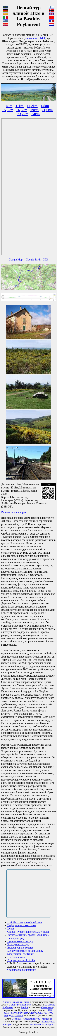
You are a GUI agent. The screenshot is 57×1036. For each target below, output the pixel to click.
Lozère (24, 1007)
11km (20, 106)
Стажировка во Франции (21, 969)
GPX (45, 259)
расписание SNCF (35, 38)
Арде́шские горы (31, 1018)
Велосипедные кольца (20, 947)
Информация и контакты (21, 925)
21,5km (47, 110)
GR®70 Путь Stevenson (16, 1013)
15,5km (7, 110)
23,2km (22, 114)
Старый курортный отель (16, 1002)
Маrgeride (47, 1018)
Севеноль (17, 1018)
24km (35, 114)
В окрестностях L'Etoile (21, 960)
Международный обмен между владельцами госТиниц (25, 952)
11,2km (32, 106)
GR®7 (49, 1010)
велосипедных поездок (41, 1024)
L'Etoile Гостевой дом (20, 1004)
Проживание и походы (20, 941)
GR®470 (19, 1015)
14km (45, 106)
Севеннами (47, 1007)
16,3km (21, 110)
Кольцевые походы (18, 944)
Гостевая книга (16, 957)
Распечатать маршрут (13, 512)
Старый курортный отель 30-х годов (28, 931)
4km (9, 106)
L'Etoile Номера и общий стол (24, 922)
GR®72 (33, 1013)
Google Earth (33, 259)
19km (34, 110)
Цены (10, 928)
